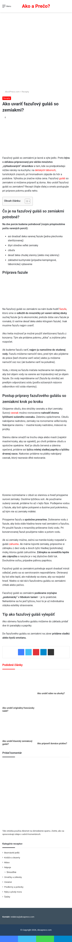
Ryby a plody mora (13, 892)
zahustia (14, 544)
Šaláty (7, 896)
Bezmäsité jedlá (11, 852)
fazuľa (62, 309)
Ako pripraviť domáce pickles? (52, 743)
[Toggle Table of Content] (25, 201)
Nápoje (7, 867)
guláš (62, 178)
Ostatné (8, 882)
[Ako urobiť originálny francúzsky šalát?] (18, 689)
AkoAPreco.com (11, 92)
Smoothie (11, 872)
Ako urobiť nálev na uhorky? (51, 693)
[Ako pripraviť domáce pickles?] (53, 728)
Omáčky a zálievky (13, 877)
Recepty (25, 92)
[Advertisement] (36, 50)
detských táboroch (45, 170)
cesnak (15, 412)
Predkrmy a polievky (13, 887)
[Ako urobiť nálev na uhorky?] (53, 682)
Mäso (7, 862)
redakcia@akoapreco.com (22, 917)
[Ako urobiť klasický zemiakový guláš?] (18, 727)
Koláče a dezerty (12, 857)
